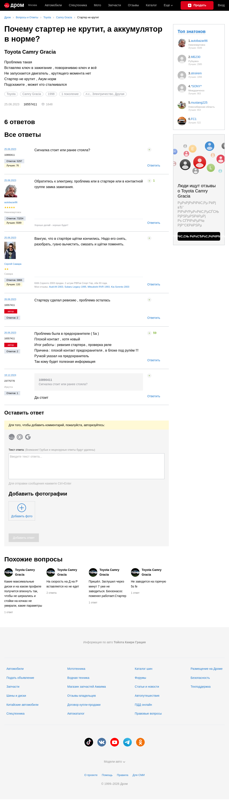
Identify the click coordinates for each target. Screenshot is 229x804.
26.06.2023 (10, 299)
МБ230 (195, 57)
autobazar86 (10, 202)
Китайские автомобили (22, 704)
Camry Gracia (31, 94)
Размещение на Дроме (207, 668)
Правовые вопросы (148, 713)
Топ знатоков (192, 31)
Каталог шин (143, 668)
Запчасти (114, 5)
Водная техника (78, 677)
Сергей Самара (12, 264)
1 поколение (70, 94)
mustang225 (199, 102)
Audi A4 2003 (56, 286)
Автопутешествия (147, 695)
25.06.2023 (10, 149)
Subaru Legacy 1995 (75, 286)
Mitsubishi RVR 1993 (99, 286)
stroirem (196, 73)
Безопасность (200, 677)
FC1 (194, 119)
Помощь (107, 775)
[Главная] (14, 5)
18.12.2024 (10, 375)
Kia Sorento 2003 (120, 286)
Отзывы (133, 5)
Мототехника (76, 668)
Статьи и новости (147, 686)
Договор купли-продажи (83, 704)
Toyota (11, 94)
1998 (51, 94)
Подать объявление (20, 677)
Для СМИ (138, 775)
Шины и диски (16, 695)
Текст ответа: (52, 450)
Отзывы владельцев (81, 695)
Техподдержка (201, 686)
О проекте (90, 775)
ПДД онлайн (143, 704)
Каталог (151, 5)
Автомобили (53, 5)
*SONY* (196, 86)
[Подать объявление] (197, 5)
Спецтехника (15, 713)
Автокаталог (76, 713)
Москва (32, 5)
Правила (122, 775)
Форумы (140, 677)
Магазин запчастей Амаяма (86, 686)
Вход (221, 5)
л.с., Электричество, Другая (105, 94)
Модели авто (114, 761)
